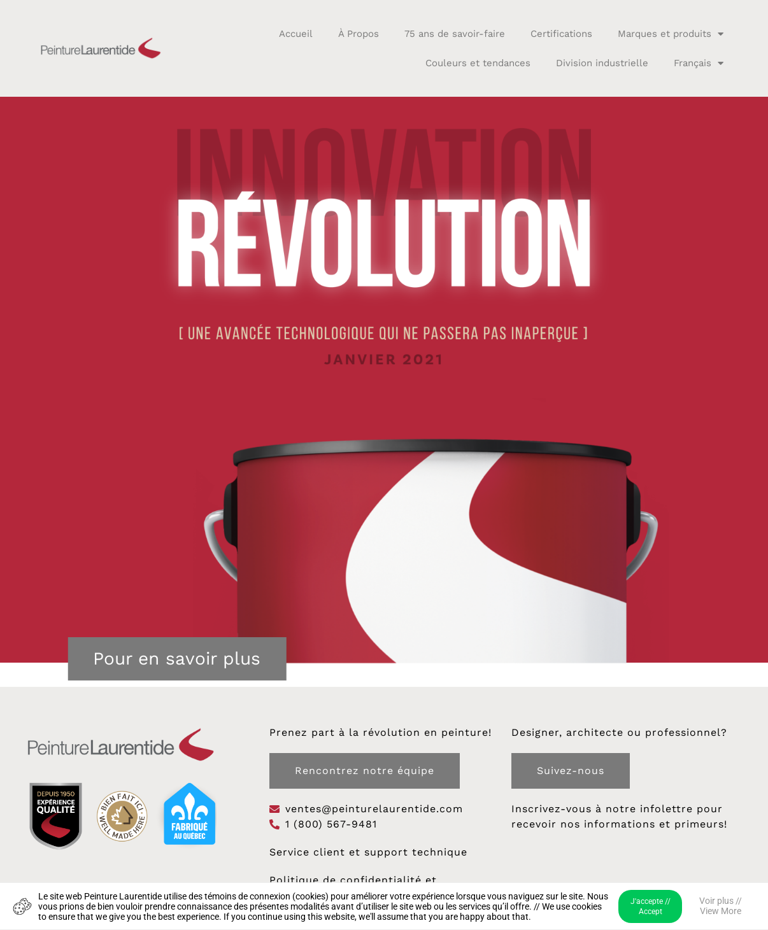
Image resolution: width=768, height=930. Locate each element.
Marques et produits (670, 34)
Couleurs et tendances (477, 63)
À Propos (358, 33)
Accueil (296, 33)
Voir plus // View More (720, 906)
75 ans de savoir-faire (454, 33)
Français (698, 63)
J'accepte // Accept (650, 906)
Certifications (561, 33)
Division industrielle (602, 63)
